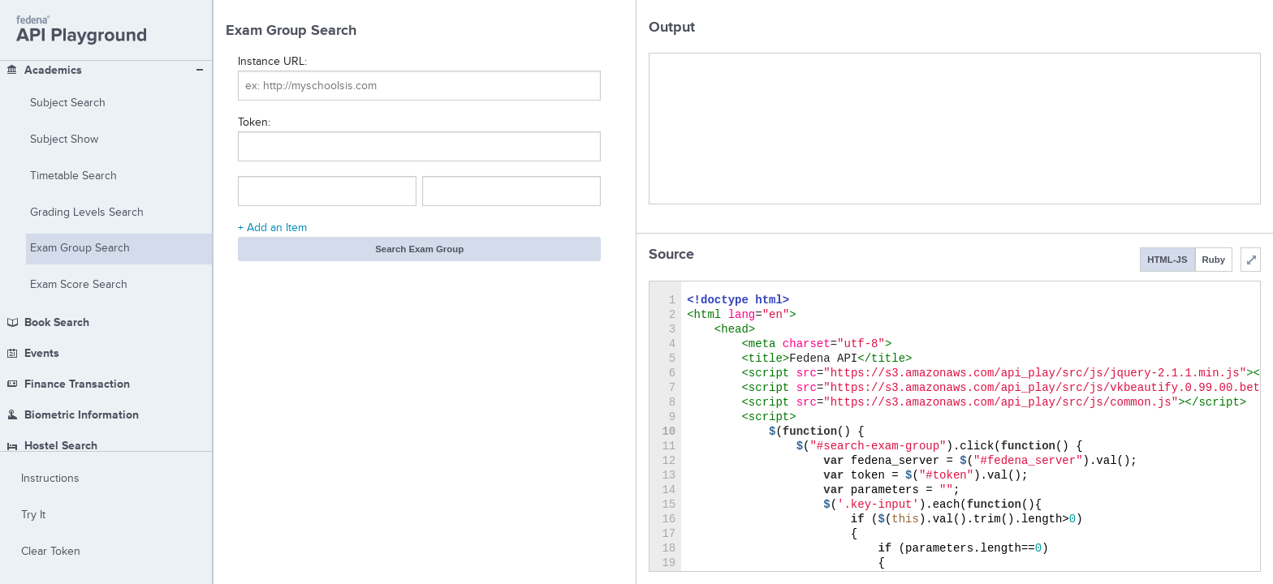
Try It (33, 515)
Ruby (1213, 259)
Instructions (50, 478)
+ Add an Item (272, 227)
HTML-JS (1167, 259)
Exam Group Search (80, 88)
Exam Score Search (78, 124)
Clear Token (50, 551)
